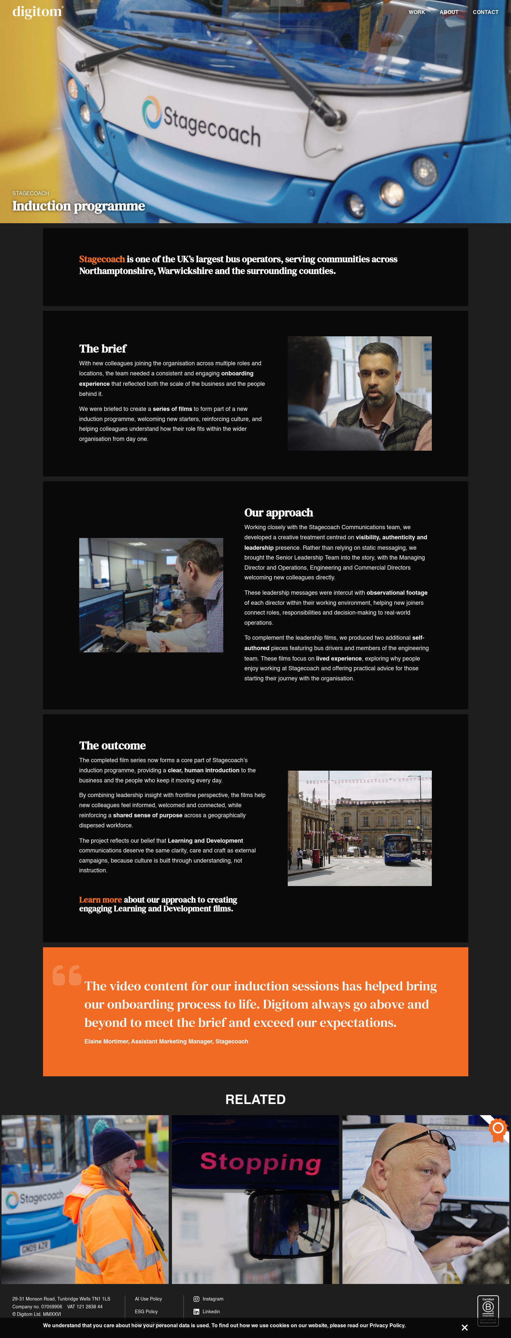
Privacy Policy (387, 1325)
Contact (486, 12)
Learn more (100, 900)
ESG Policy (146, 1312)
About (449, 12)
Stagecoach (102, 259)
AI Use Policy (148, 1299)
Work (417, 12)
